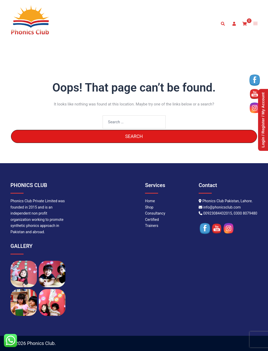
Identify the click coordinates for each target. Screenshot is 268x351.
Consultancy (155, 213)
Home (150, 201)
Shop (149, 207)
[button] (222, 24)
